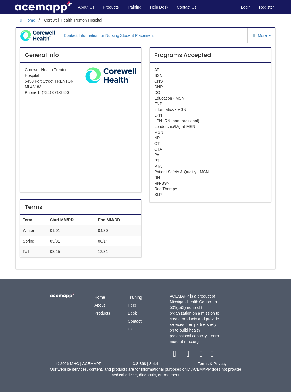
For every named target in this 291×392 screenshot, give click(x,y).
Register (266, 7)
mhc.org (191, 341)
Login (246, 7)
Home (99, 297)
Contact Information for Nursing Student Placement (109, 35)
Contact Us (186, 7)
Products (111, 7)
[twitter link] (188, 355)
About (99, 305)
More (261, 35)
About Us (86, 7)
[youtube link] (201, 355)
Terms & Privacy (212, 363)
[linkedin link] (212, 355)
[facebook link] (175, 355)
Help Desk (159, 7)
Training (134, 7)
